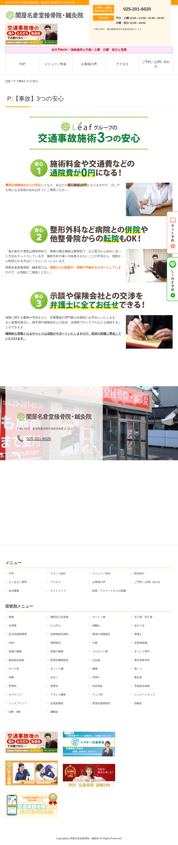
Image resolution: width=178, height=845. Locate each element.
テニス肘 (97, 694)
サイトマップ (58, 590)
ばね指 (96, 660)
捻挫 (11, 616)
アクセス (122, 64)
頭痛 (11, 677)
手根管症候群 (142, 685)
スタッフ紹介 (58, 573)
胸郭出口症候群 (59, 616)
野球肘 (13, 685)
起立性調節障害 (18, 634)
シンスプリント (18, 703)
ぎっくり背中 (142, 651)
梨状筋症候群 (16, 660)
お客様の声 (89, 64)
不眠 (95, 642)
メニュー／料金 (55, 64)
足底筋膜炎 (56, 703)
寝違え (138, 634)
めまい (54, 677)
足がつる (139, 625)
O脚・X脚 (14, 711)
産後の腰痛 (15, 651)
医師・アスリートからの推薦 (109, 590)
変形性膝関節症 (59, 660)
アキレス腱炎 (58, 694)
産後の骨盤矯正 (101, 634)
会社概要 (14, 590)
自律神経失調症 (59, 634)
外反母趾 (97, 685)
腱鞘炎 (54, 711)
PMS (11, 642)
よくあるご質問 (18, 581)
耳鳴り (96, 677)
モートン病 (98, 616)
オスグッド (15, 694)
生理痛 (13, 625)
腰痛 (95, 668)
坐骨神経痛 (140, 642)
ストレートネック (144, 694)
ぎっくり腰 (56, 668)
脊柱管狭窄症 (142, 660)
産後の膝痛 (56, 651)
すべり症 (14, 668)
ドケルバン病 (100, 651)
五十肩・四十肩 (143, 616)
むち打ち (55, 625)
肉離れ (96, 625)
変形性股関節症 (101, 703)
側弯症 (54, 685)
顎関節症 (55, 642)
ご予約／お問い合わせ (156, 64)
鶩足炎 (138, 677)
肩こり (138, 668)
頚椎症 (138, 703)
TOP (22, 64)
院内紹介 (139, 573)
